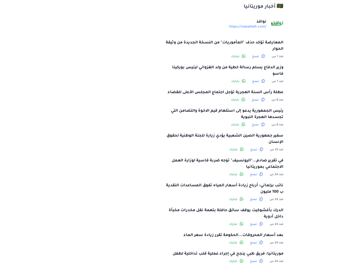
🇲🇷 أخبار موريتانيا (220, 7)
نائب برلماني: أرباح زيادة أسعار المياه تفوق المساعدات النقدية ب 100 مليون (181, 189)
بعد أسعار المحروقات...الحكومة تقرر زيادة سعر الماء (190, 235)
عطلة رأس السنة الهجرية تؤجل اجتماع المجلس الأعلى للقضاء (182, 92)
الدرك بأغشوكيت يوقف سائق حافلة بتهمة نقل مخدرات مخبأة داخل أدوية (182, 213)
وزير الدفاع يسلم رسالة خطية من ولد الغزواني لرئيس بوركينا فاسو (184, 71)
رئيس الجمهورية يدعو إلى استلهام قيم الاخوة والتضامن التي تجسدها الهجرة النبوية (183, 114)
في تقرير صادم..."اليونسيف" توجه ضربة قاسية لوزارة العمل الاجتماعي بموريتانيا (184, 164)
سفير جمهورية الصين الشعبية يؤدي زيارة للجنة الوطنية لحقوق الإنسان (181, 139)
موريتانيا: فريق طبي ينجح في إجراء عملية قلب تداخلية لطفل (184, 254)
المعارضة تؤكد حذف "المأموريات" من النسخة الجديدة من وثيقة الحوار (181, 46)
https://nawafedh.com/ (204, 27)
